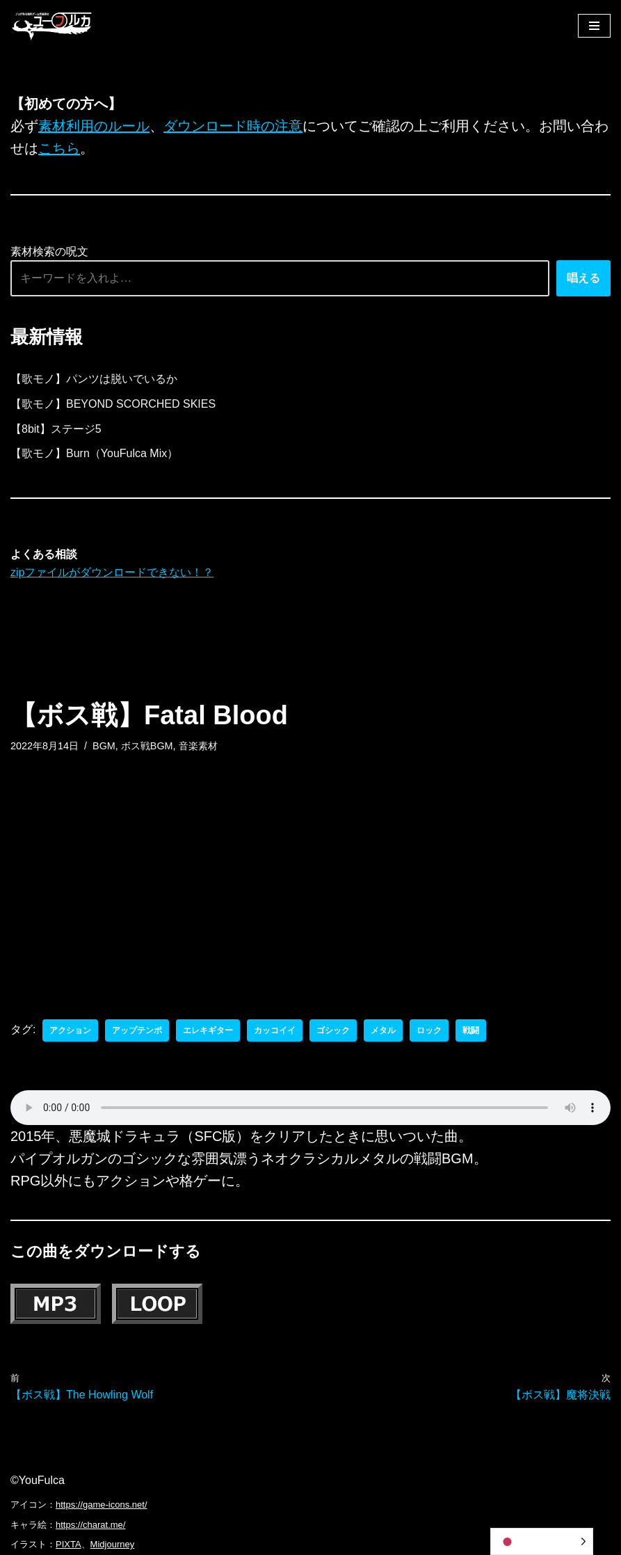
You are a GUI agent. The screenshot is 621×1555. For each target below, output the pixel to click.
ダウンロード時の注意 (233, 126)
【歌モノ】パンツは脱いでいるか (93, 379)
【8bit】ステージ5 (56, 429)
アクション (70, 1030)
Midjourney (112, 1544)
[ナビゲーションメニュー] (594, 26)
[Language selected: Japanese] (541, 1541)
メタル (383, 1030)
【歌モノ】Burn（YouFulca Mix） (94, 453)
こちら (59, 148)
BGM (103, 745)
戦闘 (470, 1030)
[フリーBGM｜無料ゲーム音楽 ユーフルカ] (52, 25)
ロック (429, 1030)
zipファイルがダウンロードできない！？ (111, 572)
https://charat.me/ (90, 1525)
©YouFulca (37, 1480)
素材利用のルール (94, 126)
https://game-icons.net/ (101, 1504)
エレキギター (208, 1030)
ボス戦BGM (147, 745)
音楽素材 (198, 745)
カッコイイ (275, 1030)
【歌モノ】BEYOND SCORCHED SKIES (113, 404)
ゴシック (333, 1030)
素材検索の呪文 (49, 251)
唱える (583, 278)
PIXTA (68, 1544)
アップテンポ (137, 1030)
